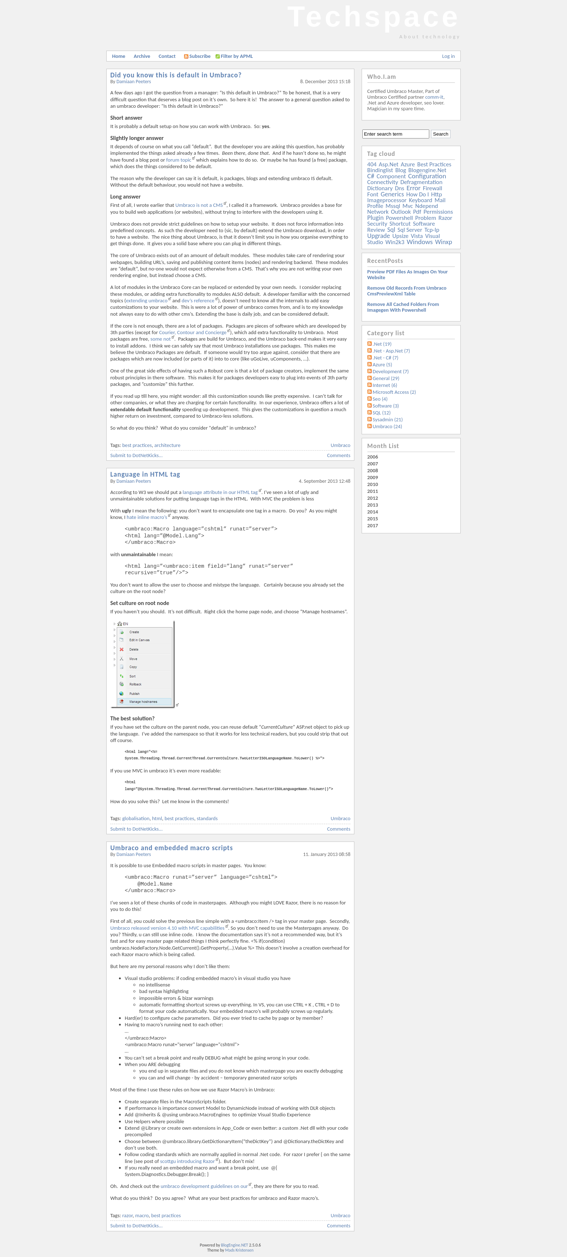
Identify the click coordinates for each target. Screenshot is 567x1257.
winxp (443, 242)
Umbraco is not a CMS (199, 205)
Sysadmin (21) (388, 419)
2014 (372, 512)
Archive (142, 56)
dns (399, 188)
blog (400, 170)
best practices (137, 445)
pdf (417, 212)
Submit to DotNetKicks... (136, 455)
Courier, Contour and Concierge (192, 332)
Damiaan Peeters (133, 81)
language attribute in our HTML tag (220, 492)
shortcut (399, 223)
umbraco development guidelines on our (204, 1186)
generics (392, 194)
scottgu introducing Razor (187, 1161)
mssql (392, 206)
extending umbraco (146, 300)
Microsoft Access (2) (394, 392)
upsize (400, 236)
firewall (432, 188)
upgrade (378, 236)
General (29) (386, 378)
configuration (427, 176)
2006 (372, 457)
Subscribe (197, 56)
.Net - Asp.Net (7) (391, 351)
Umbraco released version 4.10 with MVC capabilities (167, 928)
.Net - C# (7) (385, 357)
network (378, 212)
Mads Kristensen (239, 1250)
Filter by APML (237, 56)
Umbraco (340, 445)
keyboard (420, 200)
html (157, 818)
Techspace (374, 16)
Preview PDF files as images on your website (407, 274)
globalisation (136, 818)
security (377, 223)
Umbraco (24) (387, 426)
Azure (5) (382, 364)
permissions (438, 212)
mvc (407, 206)
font (373, 194)
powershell (399, 218)
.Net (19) (382, 344)
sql (391, 230)
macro (142, 1215)
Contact (167, 56)
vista (417, 236)
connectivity (382, 182)
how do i (417, 194)
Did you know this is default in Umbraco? (176, 75)
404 (372, 164)
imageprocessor (387, 200)
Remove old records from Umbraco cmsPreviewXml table (407, 291)
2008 (372, 470)
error (413, 188)
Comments (338, 455)
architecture (167, 445)
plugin (375, 218)
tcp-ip (432, 230)
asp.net (388, 164)
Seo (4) (380, 399)
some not (160, 339)
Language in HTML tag (145, 474)
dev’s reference (198, 300)
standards (207, 818)
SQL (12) (382, 412)
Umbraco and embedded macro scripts (171, 848)
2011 (372, 491)
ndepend (426, 206)
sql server (409, 230)
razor (127, 1215)
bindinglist (380, 170)
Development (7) (391, 371)
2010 (372, 484)
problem (425, 218)
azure (408, 164)
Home (118, 56)
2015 (372, 518)
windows (420, 242)
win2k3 (394, 242)
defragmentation (421, 182)
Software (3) (386, 405)
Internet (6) (385, 385)
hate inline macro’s (147, 517)
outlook (401, 212)
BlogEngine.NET (234, 1245)
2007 (372, 463)
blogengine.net (427, 170)
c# (371, 176)
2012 (372, 498)
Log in (448, 56)
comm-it (434, 97)
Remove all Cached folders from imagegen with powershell (403, 307)
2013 (372, 505)
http (436, 194)
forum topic (178, 160)
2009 (372, 477)
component (391, 176)
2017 (372, 525)
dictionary (380, 188)
